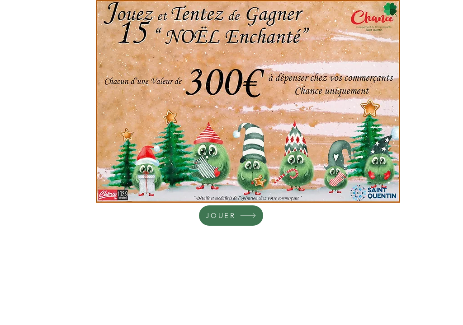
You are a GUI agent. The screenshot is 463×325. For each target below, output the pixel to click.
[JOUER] (231, 215)
